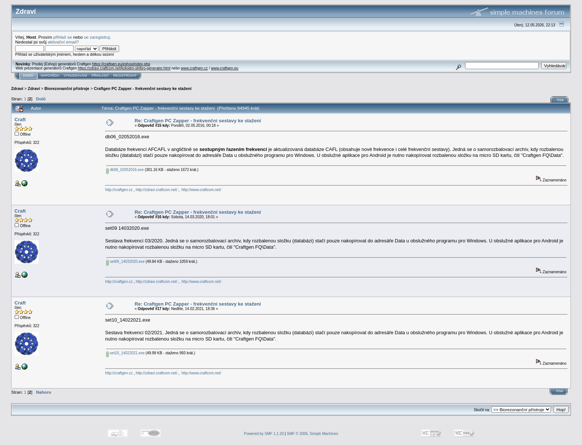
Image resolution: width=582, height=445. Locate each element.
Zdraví (17, 88)
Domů (28, 75)
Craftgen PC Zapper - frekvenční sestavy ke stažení (143, 88)
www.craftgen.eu (224, 68)
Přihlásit (100, 75)
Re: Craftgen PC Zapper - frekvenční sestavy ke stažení (198, 120)
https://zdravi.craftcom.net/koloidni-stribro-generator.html (124, 68)
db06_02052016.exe (125, 170)
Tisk (560, 100)
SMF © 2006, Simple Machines (312, 434)
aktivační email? (63, 41)
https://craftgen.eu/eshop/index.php (121, 64)
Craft (20, 119)
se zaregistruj (97, 37)
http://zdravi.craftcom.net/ (156, 190)
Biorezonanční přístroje (67, 88)
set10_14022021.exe (125, 353)
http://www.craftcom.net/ (201, 190)
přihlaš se (62, 37)
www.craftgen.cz (194, 68)
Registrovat (125, 75)
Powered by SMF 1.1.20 (264, 434)
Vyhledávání (75, 75)
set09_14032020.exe (125, 261)
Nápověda (50, 75)
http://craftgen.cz (119, 190)
